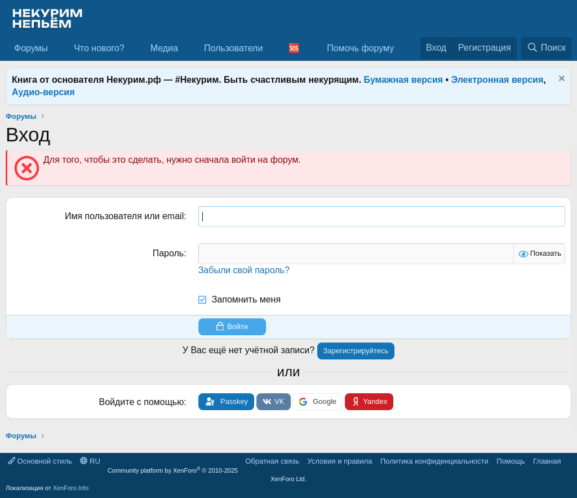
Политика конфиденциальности (434, 461)
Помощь (510, 461)
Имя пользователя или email (124, 216)
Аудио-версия (43, 92)
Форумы (31, 48)
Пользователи (233, 48)
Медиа (164, 48)
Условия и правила (339, 461)
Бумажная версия (403, 80)
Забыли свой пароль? (244, 270)
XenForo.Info (71, 487)
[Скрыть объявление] (560, 80)
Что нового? (99, 48)
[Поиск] (546, 48)
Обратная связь (272, 461)
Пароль (168, 253)
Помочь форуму (360, 48)
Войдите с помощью (141, 402)
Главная (547, 461)
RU (90, 461)
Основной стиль (40, 461)
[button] (57, 48)
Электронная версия (497, 80)
